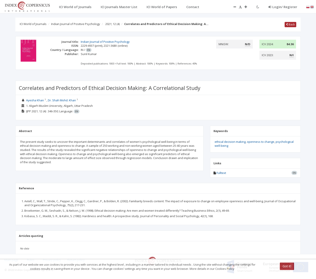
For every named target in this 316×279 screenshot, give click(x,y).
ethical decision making (230, 142)
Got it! (287, 266)
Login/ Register (282, 7)
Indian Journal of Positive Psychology (75, 24)
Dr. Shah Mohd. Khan (62, 100)
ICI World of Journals (33, 24)
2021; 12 (112, 24)
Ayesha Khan (35, 100)
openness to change (260, 142)
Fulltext (221, 173)
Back (290, 24)
